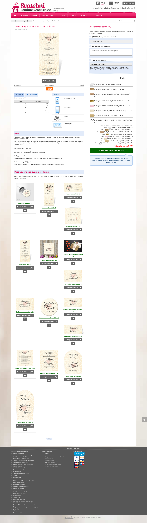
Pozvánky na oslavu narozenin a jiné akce (24, 503)
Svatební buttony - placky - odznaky (23, 464)
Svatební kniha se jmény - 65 (49, 260)
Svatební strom (17, 490)
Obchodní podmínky (50, 460)
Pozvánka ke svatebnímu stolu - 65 (73, 284)
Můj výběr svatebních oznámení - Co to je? (55, 456)
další (82, 85)
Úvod (34, 20)
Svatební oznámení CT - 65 (73, 226)
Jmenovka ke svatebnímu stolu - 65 (73, 336)
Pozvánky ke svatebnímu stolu (21, 458)
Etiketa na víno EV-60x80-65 (73, 376)
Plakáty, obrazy (17, 477)
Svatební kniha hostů (19, 468)
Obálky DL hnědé (101, 89)
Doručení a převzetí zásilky (51, 466)
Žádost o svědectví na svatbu (21, 473)
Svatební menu (17, 471)
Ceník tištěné (19, 94)
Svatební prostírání (18, 488)
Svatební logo (17, 495)
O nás (73, 15)
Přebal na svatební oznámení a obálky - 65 (73, 255)
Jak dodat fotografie (50, 455)
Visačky (15, 475)
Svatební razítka (17, 466)
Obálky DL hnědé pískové (104, 94)
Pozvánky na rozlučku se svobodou (23, 501)
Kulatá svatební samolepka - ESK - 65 (49, 318)
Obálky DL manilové (102, 115)
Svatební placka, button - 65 (25, 203)
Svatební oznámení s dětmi (20, 456)
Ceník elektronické (31, 94)
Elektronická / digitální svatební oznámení (24, 512)
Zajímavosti (86, 15)
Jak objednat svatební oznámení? (53, 464)
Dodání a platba (48, 15)
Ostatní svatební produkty (20, 479)
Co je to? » (103, 4)
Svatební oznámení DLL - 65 (73, 194)
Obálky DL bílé (100, 84)
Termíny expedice (49, 458)
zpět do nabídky (49, 85)
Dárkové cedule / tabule (19, 493)
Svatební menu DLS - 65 (25, 264)
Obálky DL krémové (102, 110)
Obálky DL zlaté (101, 101)
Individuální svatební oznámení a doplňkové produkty (25, 505)
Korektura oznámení (50, 462)
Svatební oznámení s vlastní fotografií (23, 455)
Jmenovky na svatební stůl (20, 462)
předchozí (17, 85)
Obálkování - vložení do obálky (106, 120)
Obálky (15, 511)
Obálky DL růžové (102, 106)
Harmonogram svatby (44, 20)
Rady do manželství (18, 482)
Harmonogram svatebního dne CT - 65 (25, 368)
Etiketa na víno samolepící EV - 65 (49, 373)
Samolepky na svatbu (19, 499)
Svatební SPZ (17, 497)
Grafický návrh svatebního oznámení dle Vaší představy (25, 508)
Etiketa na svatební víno (19, 469)
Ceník (63, 15)
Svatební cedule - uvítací (20, 492)
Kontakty (99, 15)
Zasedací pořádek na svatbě (20, 486)
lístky (49, 439)
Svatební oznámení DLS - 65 (49, 208)
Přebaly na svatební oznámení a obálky (24, 480)
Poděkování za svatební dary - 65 (24, 312)
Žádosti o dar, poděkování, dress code (23, 460)
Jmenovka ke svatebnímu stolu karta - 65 (73, 310)
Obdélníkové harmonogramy (59, 20)
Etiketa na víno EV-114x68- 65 (25, 422)
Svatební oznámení (29, 15)
